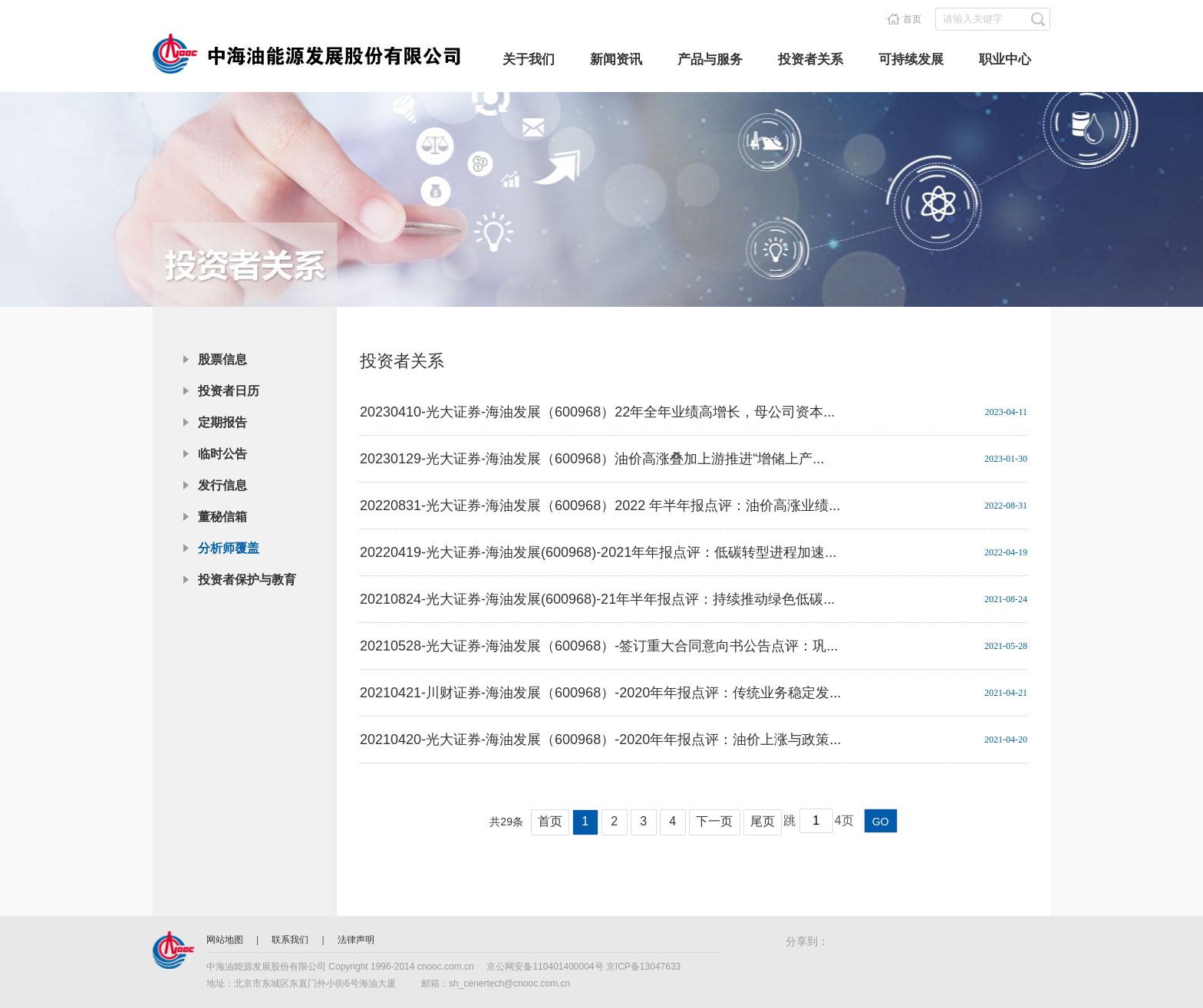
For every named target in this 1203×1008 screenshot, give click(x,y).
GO (880, 821)
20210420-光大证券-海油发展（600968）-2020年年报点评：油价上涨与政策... (600, 739)
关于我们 (529, 59)
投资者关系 (810, 59)
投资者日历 (228, 390)
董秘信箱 (222, 516)
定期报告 (222, 422)
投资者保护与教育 (247, 579)
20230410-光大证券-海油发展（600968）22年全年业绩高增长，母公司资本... (597, 412)
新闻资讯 (616, 59)
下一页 (714, 821)
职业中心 (1005, 59)
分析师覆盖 (228, 548)
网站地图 (226, 939)
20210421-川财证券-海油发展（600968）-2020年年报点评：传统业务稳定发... (600, 692)
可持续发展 (911, 59)
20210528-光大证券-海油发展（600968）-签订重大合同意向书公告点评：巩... (599, 646)
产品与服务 (710, 59)
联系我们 (291, 939)
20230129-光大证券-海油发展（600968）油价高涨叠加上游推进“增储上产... (592, 458)
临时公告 (222, 453)
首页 (912, 19)
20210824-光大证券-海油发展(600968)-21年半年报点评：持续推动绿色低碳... (597, 599)
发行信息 (222, 485)
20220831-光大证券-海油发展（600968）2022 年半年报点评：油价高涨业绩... (600, 505)
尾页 (762, 821)
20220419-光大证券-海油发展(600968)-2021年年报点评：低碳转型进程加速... (598, 552)
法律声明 (356, 939)
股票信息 (222, 359)
